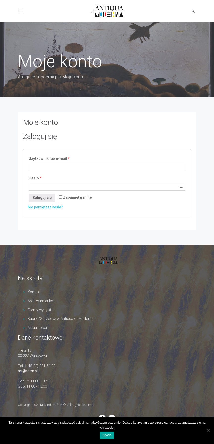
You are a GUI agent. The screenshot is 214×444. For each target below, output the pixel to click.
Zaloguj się (42, 197)
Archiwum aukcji (41, 301)
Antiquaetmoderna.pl (38, 76)
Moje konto (40, 122)
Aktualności (37, 327)
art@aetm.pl (28, 371)
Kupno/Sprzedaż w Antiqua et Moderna (60, 318)
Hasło (35, 178)
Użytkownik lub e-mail (49, 159)
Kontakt (34, 292)
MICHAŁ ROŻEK (51, 405)
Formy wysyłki (39, 310)
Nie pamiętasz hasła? (45, 207)
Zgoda (107, 435)
